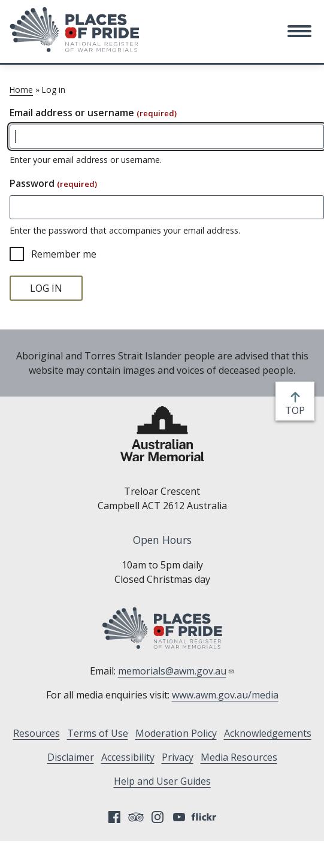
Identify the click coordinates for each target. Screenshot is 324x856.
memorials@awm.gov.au (176, 670)
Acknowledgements (267, 733)
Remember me (63, 254)
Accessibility (128, 757)
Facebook (114, 817)
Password (53, 183)
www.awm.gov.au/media (225, 694)
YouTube (179, 817)
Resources (36, 733)
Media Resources (239, 757)
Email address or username (93, 112)
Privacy (177, 757)
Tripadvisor (136, 817)
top (297, 410)
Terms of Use (97, 733)
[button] (299, 31)
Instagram (157, 817)
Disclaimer (70, 757)
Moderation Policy (176, 733)
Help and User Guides (162, 781)
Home (21, 89)
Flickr (205, 817)
